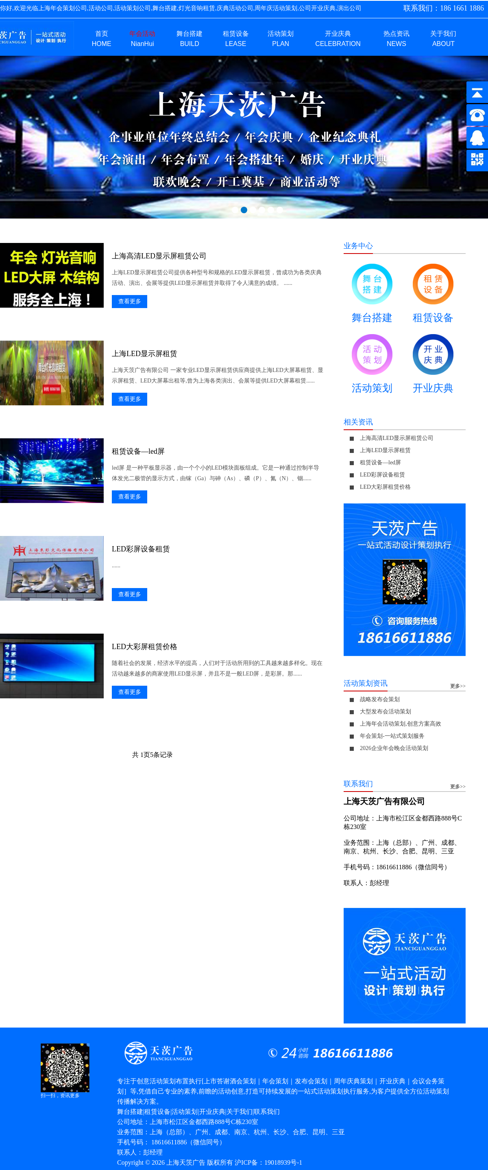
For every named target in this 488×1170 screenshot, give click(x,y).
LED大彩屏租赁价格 (144, 647)
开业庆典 (433, 367)
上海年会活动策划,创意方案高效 (400, 724)
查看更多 (129, 301)
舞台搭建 (372, 296)
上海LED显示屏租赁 (144, 354)
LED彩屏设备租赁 (141, 549)
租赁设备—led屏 (138, 451)
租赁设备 (433, 296)
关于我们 (240, 1111)
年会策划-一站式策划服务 (392, 736)
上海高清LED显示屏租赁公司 (159, 256)
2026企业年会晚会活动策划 (394, 748)
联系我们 (267, 1111)
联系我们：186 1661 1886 (443, 8)
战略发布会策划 (380, 699)
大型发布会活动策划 (385, 712)
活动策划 (372, 367)
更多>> (458, 686)
